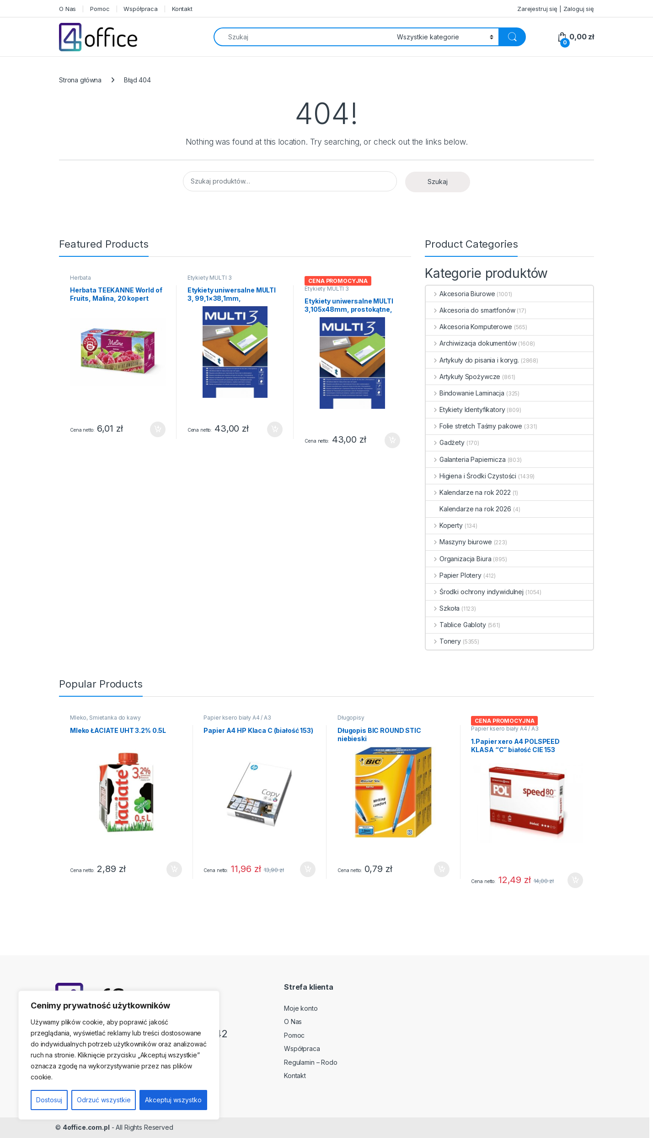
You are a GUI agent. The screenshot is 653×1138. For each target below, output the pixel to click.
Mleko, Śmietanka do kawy (105, 717)
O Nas (67, 8)
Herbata (80, 277)
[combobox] (303, 36)
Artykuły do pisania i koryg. (472, 360)
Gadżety (445, 442)
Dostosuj (49, 1100)
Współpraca (140, 8)
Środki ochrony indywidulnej (475, 592)
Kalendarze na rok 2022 (468, 492)
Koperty (444, 525)
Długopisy (350, 717)
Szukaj (438, 181)
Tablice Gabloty (456, 625)
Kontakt (182, 8)
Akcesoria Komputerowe (469, 327)
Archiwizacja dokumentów (471, 343)
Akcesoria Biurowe (460, 294)
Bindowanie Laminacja (465, 393)
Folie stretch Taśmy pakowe (474, 426)
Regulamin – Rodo (310, 1062)
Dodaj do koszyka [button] (158, 429)
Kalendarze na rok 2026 (468, 509)
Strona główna (80, 80)
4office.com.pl (86, 1127)
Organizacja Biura (458, 559)
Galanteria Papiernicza (466, 459)
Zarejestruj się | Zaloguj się (555, 8)
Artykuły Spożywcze (463, 376)
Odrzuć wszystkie (104, 1100)
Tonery (443, 641)
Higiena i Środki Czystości (471, 476)
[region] (118, 1055)
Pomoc (99, 8)
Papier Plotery (454, 575)
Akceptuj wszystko (173, 1100)
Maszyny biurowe (459, 542)
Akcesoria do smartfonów (470, 310)
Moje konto (301, 1008)
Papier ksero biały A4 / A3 (237, 717)
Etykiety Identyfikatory (465, 409)
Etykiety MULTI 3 (209, 277)
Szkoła (443, 608)
